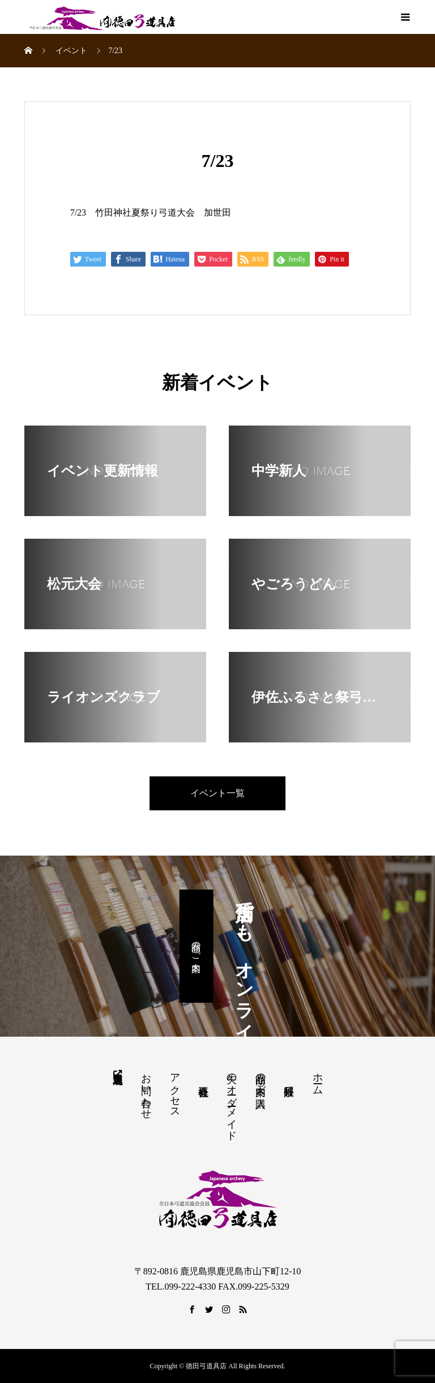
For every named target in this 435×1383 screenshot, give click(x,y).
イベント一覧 (217, 793)
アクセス (175, 1090)
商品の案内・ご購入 (260, 1078)
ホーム (317, 1078)
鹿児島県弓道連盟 (117, 1073)
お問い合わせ (146, 1090)
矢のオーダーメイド (231, 1101)
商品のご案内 (196, 946)
